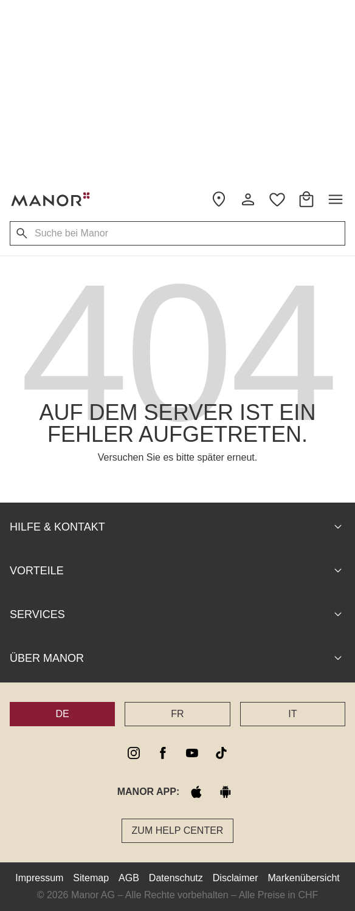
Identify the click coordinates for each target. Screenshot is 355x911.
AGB (129, 878)
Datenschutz (176, 878)
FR (177, 714)
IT (292, 714)
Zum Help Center (178, 830)
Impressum (39, 878)
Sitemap (91, 878)
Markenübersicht (303, 878)
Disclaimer (235, 878)
